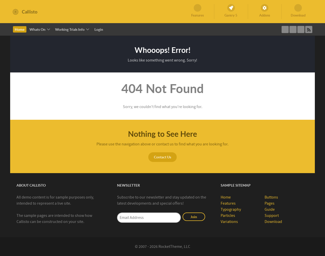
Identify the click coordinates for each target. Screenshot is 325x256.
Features (228, 203)
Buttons (271, 197)
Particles (228, 215)
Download (273, 221)
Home (226, 197)
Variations (229, 221)
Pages (269, 203)
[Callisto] (25, 11)
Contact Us (162, 157)
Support (272, 215)
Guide (270, 209)
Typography (231, 209)
